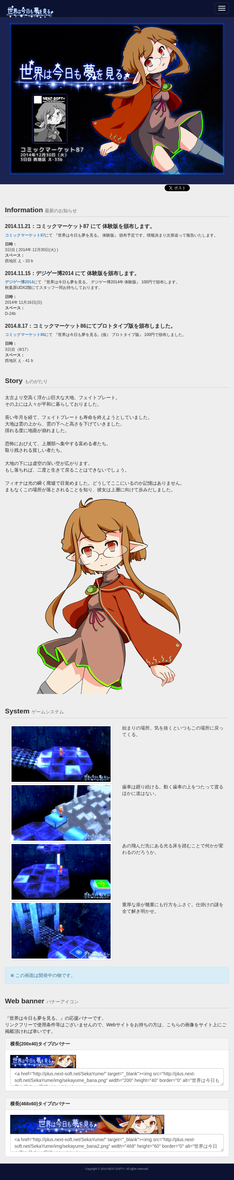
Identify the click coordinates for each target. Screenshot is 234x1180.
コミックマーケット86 (25, 334)
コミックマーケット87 (25, 235)
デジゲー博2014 (19, 282)
